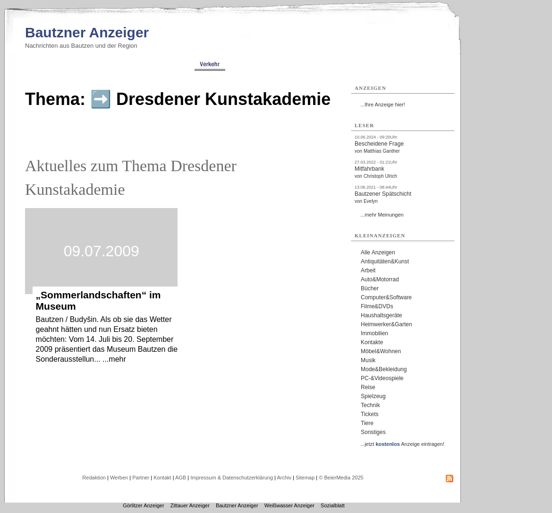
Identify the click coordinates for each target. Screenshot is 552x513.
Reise (368, 387)
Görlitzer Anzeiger (143, 505)
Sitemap (305, 477)
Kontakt (162, 477)
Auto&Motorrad (380, 279)
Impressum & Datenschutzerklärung (231, 477)
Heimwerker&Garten (386, 324)
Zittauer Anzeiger (190, 505)
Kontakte (372, 342)
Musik (368, 360)
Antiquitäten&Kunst (385, 261)
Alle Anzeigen (378, 252)
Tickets (370, 414)
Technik (370, 405)
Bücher (370, 288)
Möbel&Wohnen (381, 351)
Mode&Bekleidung (384, 369)
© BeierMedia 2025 (341, 477)
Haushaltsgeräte (381, 315)
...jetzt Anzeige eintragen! (402, 444)
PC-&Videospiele (382, 378)
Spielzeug (373, 396)
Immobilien (374, 333)
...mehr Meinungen (382, 214)
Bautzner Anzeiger (87, 32)
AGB (180, 477)
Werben (119, 477)
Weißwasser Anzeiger (289, 505)
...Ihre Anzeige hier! (382, 104)
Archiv (284, 477)
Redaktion (94, 477)
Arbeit (368, 270)
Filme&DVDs (377, 306)
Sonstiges (373, 432)
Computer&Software (386, 297)
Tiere (367, 423)
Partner (140, 477)
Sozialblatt (333, 505)
